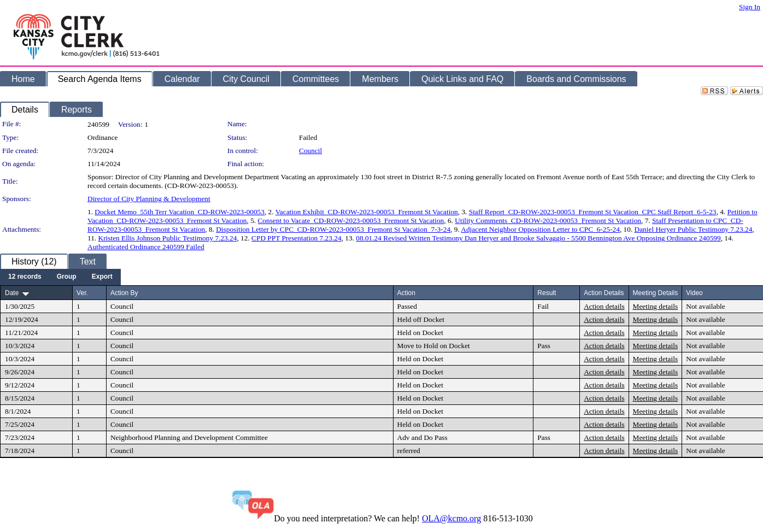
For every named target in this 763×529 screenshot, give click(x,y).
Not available (705, 306)
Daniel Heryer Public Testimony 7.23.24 (694, 229)
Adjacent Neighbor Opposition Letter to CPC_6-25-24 (540, 229)
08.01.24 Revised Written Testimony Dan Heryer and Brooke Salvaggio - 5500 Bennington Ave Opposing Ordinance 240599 (538, 238)
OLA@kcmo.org (451, 518)
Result (546, 293)
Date (12, 293)
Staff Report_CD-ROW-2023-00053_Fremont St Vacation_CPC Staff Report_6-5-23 (593, 212)
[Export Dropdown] (102, 277)
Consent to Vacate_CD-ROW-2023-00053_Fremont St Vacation (350, 220)
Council (310, 150)
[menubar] (60, 277)
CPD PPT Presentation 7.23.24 (296, 238)
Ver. (82, 293)
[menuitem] (25, 277)
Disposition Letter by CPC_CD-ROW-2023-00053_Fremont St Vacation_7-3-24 (333, 229)
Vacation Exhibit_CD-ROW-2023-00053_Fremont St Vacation (366, 212)
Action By (124, 293)
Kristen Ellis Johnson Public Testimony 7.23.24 (167, 238)
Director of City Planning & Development (148, 199)
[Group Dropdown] (66, 277)
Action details (604, 306)
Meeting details (655, 306)
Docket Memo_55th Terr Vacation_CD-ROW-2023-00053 (180, 212)
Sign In (749, 7)
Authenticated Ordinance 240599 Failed (145, 247)
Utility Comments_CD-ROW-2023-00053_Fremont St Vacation (548, 220)
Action (406, 293)
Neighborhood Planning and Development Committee (189, 437)
